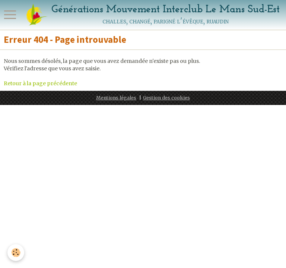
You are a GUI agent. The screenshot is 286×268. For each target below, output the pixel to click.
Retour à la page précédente (40, 83)
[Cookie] (15, 252)
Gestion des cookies (166, 97)
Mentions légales (116, 97)
